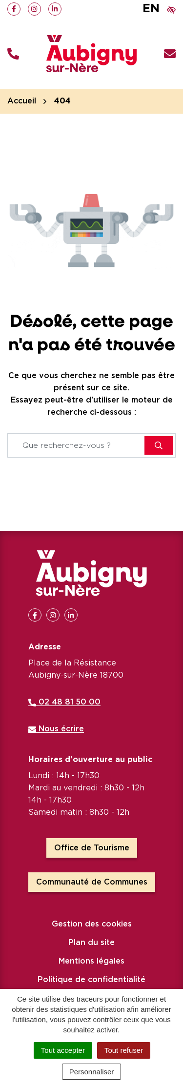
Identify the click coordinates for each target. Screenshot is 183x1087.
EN (151, 9)
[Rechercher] (158, 445)
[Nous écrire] (170, 54)
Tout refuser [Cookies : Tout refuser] (123, 1050)
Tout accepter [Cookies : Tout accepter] (63, 1050)
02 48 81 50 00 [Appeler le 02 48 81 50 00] (64, 702)
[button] (13, 54)
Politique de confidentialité (91, 980)
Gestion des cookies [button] (92, 924)
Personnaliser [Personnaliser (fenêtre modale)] (91, 1071)
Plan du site (91, 942)
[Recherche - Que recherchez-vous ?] (76, 445)
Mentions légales (91, 961)
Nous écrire (56, 729)
